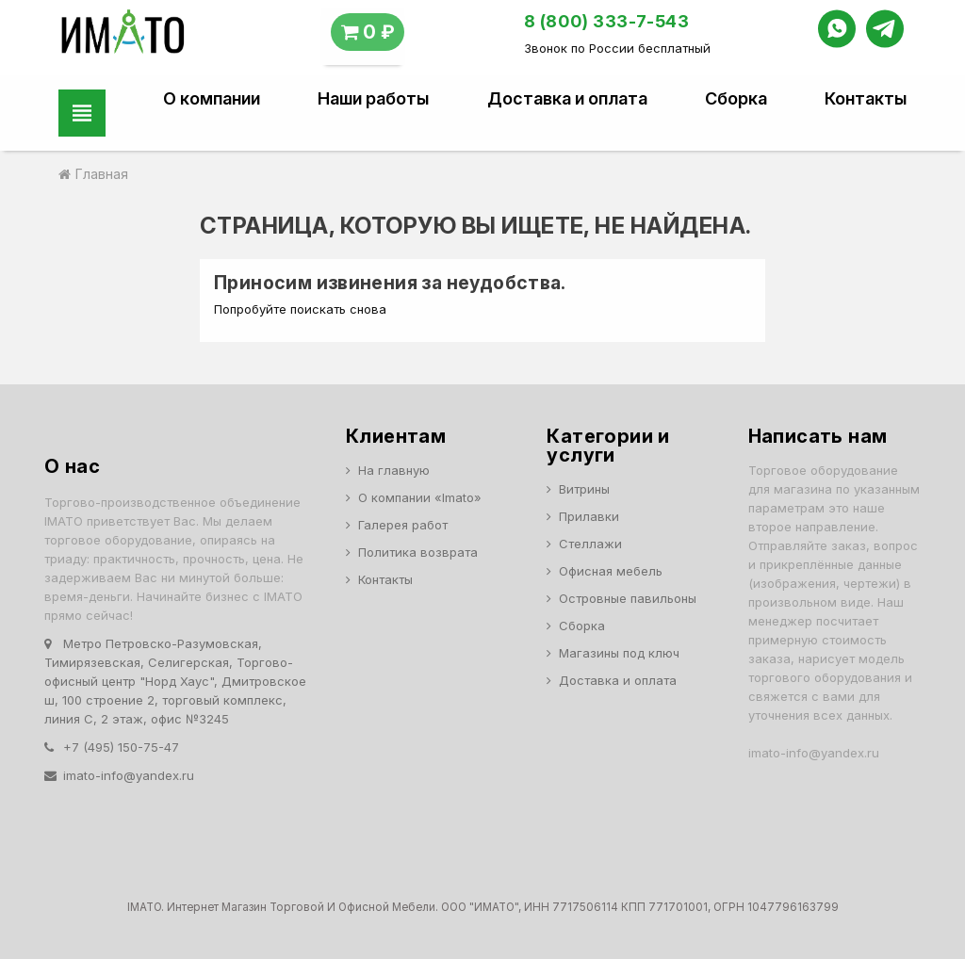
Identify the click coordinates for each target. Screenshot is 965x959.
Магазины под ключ (619, 652)
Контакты (866, 98)
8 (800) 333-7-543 (607, 21)
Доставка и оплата (567, 98)
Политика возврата (418, 552)
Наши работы (373, 98)
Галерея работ (403, 524)
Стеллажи (590, 543)
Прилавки (589, 516)
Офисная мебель (610, 570)
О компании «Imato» (420, 497)
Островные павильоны (627, 598)
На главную (394, 470)
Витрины (584, 488)
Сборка (736, 98)
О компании (211, 98)
